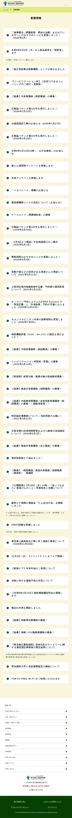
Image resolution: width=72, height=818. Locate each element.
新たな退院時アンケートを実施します (32, 165)
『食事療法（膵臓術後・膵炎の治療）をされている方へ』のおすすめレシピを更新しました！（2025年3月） (38, 35)
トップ (6, 9)
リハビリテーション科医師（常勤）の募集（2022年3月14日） (34, 363)
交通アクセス (9, 763)
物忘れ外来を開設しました (26, 608)
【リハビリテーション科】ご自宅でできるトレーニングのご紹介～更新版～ (37, 82)
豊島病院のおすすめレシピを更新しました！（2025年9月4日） (36, 258)
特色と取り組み (10, 757)
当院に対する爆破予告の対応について (32, 580)
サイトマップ (52, 807)
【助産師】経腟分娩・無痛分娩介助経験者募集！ (37, 376)
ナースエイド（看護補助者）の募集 (30, 214)
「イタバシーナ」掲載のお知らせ (29, 190)
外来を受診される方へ (12, 711)
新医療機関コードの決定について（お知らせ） (37, 202)
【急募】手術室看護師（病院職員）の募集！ (35, 349)
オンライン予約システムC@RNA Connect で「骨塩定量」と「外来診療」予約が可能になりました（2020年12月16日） (38, 304)
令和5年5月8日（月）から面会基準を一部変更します (37, 51)
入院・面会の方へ (11, 717)
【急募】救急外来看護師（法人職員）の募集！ (36, 446)
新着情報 (8, 734)
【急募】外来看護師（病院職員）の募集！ (34, 96)
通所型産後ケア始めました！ (27, 458)
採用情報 (8, 751)
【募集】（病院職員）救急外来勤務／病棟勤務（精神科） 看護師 (36, 471)
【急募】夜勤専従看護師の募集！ (29, 620)
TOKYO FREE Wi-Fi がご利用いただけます (35, 678)
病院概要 (8, 728)
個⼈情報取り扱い (20, 801)
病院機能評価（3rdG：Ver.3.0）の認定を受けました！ (37, 335)
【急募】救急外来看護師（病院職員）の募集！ (36, 388)
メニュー (66, 5)
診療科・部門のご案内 (12, 722)
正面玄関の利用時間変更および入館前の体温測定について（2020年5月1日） (38, 432)
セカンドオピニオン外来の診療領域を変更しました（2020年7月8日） (37, 320)
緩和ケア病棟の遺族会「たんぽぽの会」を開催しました (37, 504)
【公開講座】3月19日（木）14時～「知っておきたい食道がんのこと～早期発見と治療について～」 (37, 488)
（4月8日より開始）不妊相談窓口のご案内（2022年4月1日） (34, 243)
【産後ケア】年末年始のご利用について (33, 568)
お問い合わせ (9, 769)
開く (66, 705)
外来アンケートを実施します (27, 178)
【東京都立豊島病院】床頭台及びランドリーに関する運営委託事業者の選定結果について (38, 646)
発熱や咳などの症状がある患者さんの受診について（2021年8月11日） (37, 273)
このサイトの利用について (52, 801)
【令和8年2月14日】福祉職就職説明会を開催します (37, 594)
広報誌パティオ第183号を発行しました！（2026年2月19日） (34, 137)
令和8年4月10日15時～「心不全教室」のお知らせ (37, 152)
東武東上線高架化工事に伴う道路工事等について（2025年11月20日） (38, 542)
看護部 (7, 740)
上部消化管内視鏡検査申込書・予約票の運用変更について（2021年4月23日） (37, 288)
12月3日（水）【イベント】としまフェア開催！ (38, 556)
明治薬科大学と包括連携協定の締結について (35, 666)
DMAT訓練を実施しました (25, 525)
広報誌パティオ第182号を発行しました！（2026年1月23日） (34, 110)
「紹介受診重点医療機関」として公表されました (38, 69)
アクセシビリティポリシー (20, 807)
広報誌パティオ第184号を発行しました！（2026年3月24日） (34, 228)
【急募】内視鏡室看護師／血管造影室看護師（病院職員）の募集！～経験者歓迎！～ (37, 402)
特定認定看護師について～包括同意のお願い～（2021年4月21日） (37, 417)
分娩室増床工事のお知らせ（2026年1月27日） (36, 123)
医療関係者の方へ (11, 746)
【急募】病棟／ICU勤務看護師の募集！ (32, 632)
